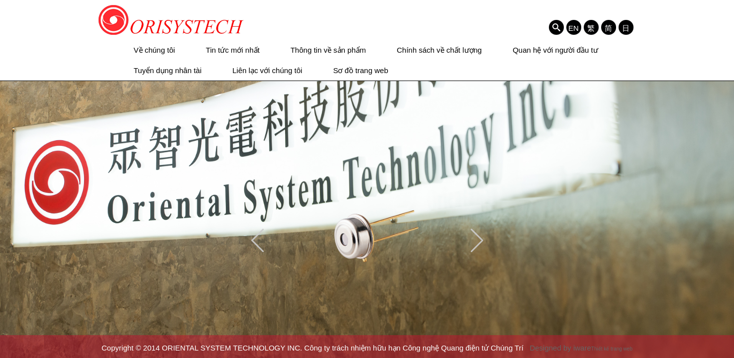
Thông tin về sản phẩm (328, 50)
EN (573, 28)
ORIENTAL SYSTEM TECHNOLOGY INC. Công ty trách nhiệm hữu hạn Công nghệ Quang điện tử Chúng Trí (171, 20)
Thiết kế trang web (611, 349)
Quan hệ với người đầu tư (555, 50)
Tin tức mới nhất (233, 50)
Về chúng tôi (154, 50)
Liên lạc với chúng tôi (267, 70)
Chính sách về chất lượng (439, 50)
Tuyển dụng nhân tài (168, 70)
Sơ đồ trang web (360, 70)
